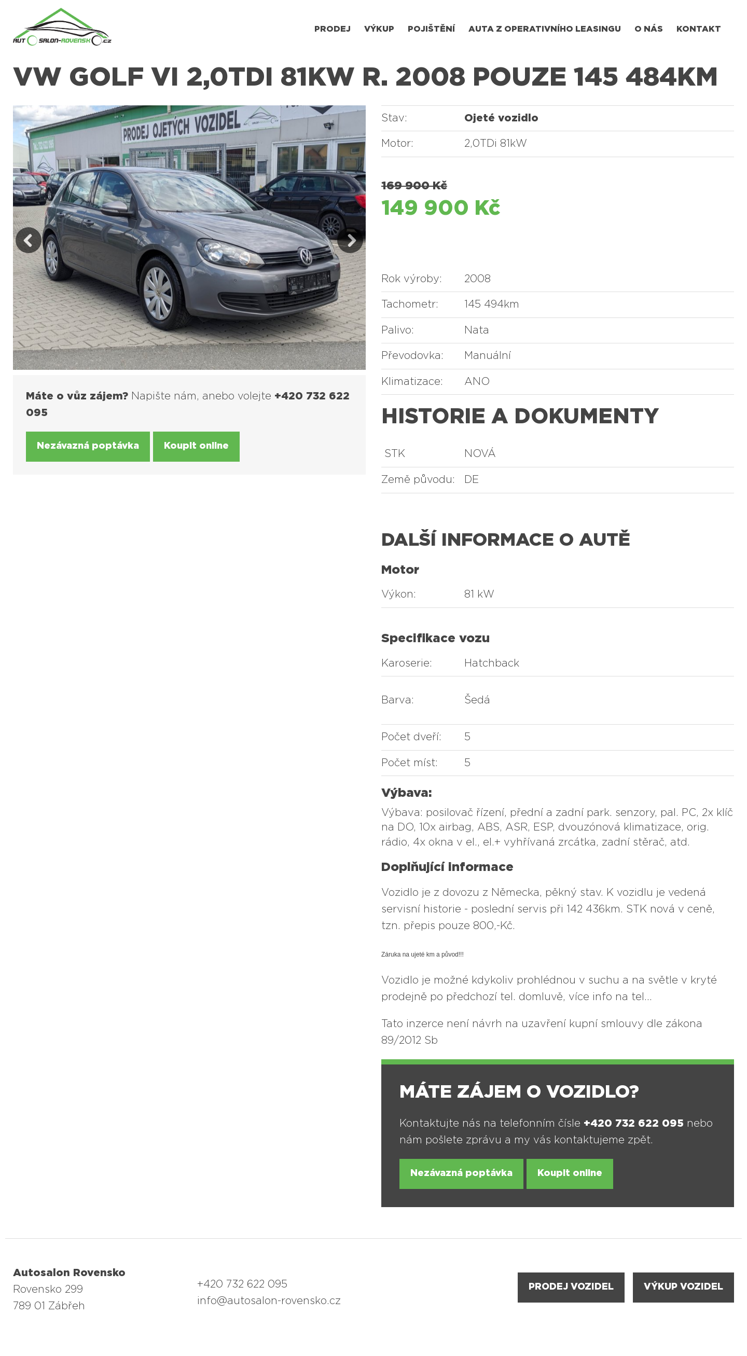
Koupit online (196, 446)
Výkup (379, 29)
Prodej (332, 29)
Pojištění (431, 29)
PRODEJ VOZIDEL (571, 1287)
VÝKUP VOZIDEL (683, 1287)
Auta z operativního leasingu (544, 29)
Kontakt (698, 29)
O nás (648, 29)
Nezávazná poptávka (88, 446)
